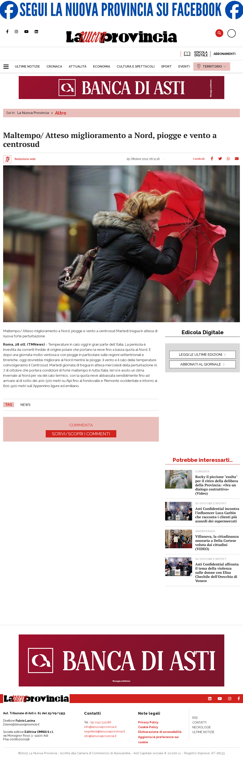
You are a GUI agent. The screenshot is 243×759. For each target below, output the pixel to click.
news (25, 405)
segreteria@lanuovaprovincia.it (104, 731)
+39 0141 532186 (100, 722)
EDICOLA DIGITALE (195, 54)
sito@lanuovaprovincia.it (100, 736)
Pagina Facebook (10, 31)
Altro (60, 113)
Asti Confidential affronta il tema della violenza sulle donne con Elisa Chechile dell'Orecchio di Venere (217, 572)
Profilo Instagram (19, 31)
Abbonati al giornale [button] (200, 364)
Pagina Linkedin (39, 31)
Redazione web (25, 159)
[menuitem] (27, 66)
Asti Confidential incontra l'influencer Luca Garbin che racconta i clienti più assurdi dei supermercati (217, 514)
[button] (7, 64)
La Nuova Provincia (33, 113)
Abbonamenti (225, 54)
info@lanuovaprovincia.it (100, 727)
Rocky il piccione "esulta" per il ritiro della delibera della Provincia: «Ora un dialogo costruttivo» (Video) (216, 485)
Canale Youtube (29, 31)
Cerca (219, 33)
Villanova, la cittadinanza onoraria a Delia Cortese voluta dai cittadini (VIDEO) (217, 542)
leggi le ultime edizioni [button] (200, 354)
